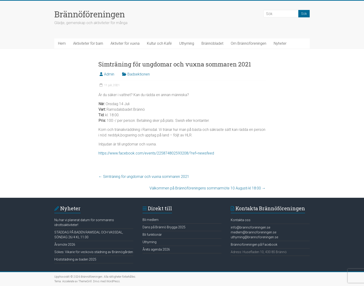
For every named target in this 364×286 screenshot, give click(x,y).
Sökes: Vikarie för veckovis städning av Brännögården (93, 252)
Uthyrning (186, 43)
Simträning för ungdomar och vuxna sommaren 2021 (143, 176)
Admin (109, 74)
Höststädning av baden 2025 (75, 259)
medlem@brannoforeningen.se (253, 232)
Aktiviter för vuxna (125, 43)
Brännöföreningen (89, 14)
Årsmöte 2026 (64, 244)
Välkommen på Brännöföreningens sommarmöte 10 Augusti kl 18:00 (208, 188)
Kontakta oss (240, 220)
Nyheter (280, 43)
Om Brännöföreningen (248, 43)
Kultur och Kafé (159, 43)
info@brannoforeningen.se (250, 227)
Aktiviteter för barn (88, 43)
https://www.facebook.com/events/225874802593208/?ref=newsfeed (156, 153)
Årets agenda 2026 (156, 249)
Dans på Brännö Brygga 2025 (164, 227)
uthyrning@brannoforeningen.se (254, 237)
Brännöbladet (212, 43)
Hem (62, 43)
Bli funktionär (152, 234)
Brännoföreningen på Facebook (254, 244)
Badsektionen (138, 74)
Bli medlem (151, 220)
